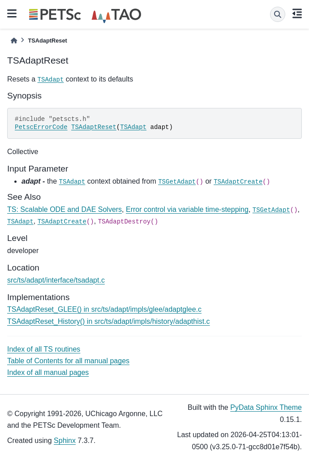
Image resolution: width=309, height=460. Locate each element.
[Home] (14, 40)
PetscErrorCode (41, 127)
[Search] (277, 14)
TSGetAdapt (177, 181)
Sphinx (65, 440)
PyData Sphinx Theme (266, 407)
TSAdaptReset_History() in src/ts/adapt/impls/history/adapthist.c (108, 321)
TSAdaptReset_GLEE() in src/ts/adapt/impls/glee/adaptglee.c (104, 309)
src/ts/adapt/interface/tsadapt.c (56, 280)
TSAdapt (51, 79)
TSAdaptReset (93, 127)
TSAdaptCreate (238, 181)
